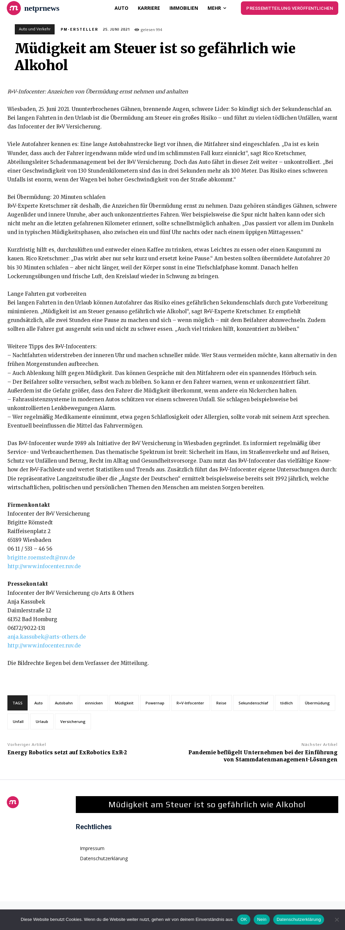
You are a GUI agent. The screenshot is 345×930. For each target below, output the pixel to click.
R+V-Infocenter (190, 702)
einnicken (94, 702)
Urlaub (42, 721)
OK (244, 919)
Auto (38, 702)
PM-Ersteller (79, 29)
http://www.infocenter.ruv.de (44, 566)
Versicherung (73, 721)
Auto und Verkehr (35, 29)
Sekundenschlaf (253, 702)
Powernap (155, 702)
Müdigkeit (124, 702)
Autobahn (64, 702)
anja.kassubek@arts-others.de (46, 637)
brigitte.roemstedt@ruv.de (41, 557)
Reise (221, 702)
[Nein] (336, 919)
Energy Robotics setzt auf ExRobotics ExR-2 (67, 752)
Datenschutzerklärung (299, 919)
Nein (261, 919)
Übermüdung (317, 702)
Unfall (18, 721)
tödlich (286, 702)
